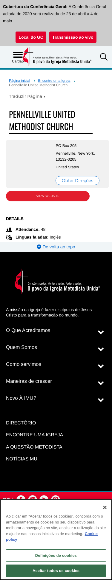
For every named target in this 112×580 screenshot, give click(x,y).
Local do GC (31, 37)
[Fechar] (104, 507)
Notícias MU (21, 459)
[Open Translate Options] (27, 96)
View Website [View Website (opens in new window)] (47, 196)
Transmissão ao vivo (72, 37)
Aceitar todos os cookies (56, 570)
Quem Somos (21, 347)
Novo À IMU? (21, 398)
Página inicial (19, 81)
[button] (104, 57)
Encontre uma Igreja (54, 81)
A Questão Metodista (34, 447)
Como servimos (23, 364)
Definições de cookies (56, 555)
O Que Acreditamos (28, 330)
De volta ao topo (56, 247)
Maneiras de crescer (29, 381)
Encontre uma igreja (34, 435)
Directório (21, 423)
